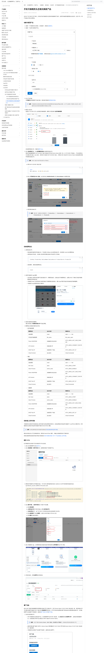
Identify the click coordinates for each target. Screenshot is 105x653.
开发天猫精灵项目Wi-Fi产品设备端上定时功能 (55, 440)
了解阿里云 (48, 2)
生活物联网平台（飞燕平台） (14, 6)
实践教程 (42, 9)
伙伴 (40, 2)
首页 (25, 9)
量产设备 (50, 617)
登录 (101, 2)
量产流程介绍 (44, 617)
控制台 (91, 2)
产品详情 (72, 17)
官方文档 (4, 6)
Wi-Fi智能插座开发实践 (59, 9)
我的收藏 (79, 17)
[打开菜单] (2, 2)
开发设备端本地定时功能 (52, 434)
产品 (19, 2)
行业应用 (52, 9)
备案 (88, 2)
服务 (43, 2)
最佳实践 (47, 9)
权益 (28, 2)
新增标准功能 (52, 105)
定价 (32, 2)
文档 (85, 2)
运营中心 (38, 450)
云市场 (35, 2)
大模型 (15, 2)
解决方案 (24, 2)
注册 (95, 2)
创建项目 (50, 30)
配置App (40, 153)
